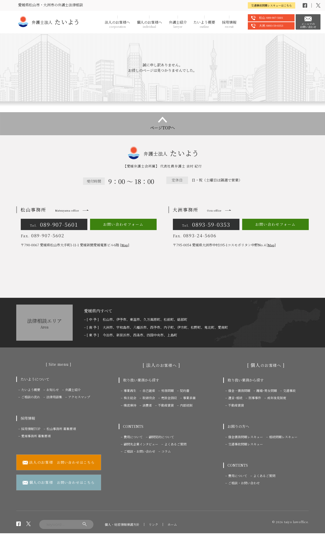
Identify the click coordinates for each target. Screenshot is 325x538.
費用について (133, 437)
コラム (166, 451)
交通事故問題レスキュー (245, 444)
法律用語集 (54, 397)
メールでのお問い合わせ (308, 25)
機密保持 (130, 405)
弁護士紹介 (178, 24)
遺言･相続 (235, 398)
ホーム (172, 524)
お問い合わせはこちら (59, 462)
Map (124, 245)
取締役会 (148, 398)
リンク (153, 524)
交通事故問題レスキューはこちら (271, 5)
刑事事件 (254, 398)
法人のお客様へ (117, 24)
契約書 (184, 390)
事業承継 (189, 398)
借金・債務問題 (239, 390)
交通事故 (289, 390)
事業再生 (130, 390)
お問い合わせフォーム (123, 224)
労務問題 (167, 390)
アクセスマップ (79, 397)
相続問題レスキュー (283, 437)
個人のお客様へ (149, 24)
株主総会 (130, 398)
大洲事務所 (197, 209)
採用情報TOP (30, 428)
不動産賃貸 (166, 405)
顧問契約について (161, 437)
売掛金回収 (169, 398)
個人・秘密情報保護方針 (122, 524)
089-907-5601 (54, 224)
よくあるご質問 (175, 444)
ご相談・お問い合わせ (139, 451)
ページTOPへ (162, 127)
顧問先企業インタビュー (141, 444)
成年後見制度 (276, 398)
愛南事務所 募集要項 (36, 436)
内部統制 (186, 405)
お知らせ (52, 389)
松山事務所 (50, 209)
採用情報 (229, 24)
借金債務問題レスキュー (245, 437)
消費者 (147, 405)
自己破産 (148, 390)
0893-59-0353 (206, 224)
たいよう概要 (204, 24)
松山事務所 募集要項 (61, 428)
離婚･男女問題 (266, 390)
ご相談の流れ (30, 397)
